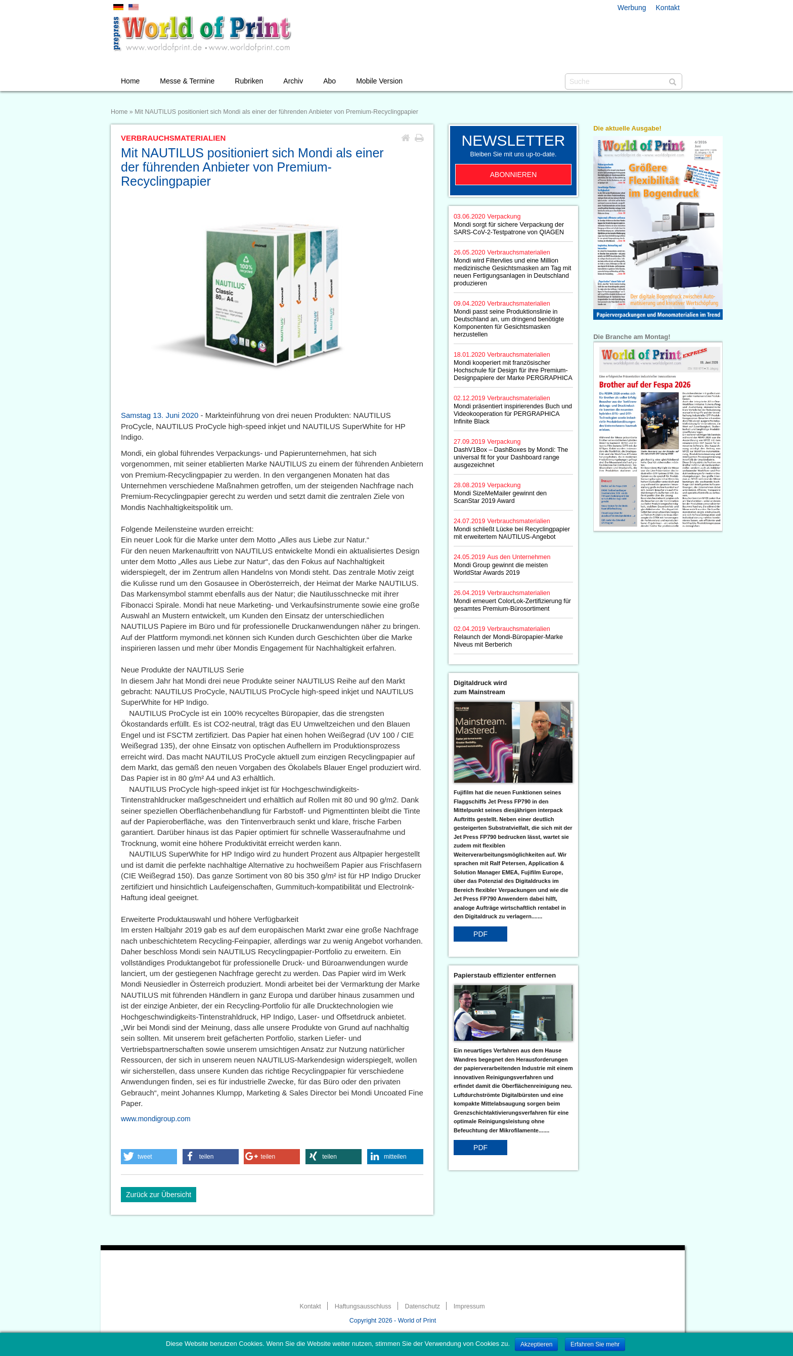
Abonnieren (513, 175)
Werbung (632, 8)
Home (130, 81)
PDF (480, 934)
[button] (149, 1156)
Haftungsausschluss (363, 1306)
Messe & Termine (187, 81)
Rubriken (249, 81)
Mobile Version (379, 81)
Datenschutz (422, 1306)
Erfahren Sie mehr (595, 1344)
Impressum (469, 1306)
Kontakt (668, 8)
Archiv (293, 81)
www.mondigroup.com (156, 1119)
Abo (329, 81)
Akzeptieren (536, 1344)
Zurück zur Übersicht (158, 1195)
